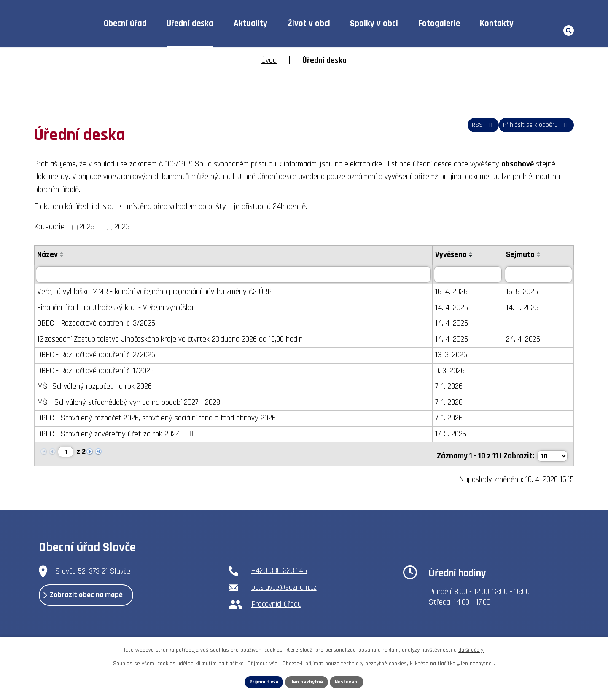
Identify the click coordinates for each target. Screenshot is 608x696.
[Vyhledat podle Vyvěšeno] (472, 274)
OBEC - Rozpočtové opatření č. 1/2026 (95, 371)
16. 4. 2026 (456, 292)
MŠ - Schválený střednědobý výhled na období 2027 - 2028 (128, 402)
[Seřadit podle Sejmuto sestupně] (544, 256)
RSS (467, 129)
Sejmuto (525, 254)
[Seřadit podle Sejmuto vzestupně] (544, 252)
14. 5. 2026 (527, 307)
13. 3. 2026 (456, 355)
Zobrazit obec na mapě (98, 598)
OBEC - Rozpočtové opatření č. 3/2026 (96, 324)
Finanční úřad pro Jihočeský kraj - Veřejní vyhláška (115, 307)
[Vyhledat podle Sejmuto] (540, 274)
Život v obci (309, 23)
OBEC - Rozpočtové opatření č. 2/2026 (96, 355)
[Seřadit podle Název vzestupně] (62, 252)
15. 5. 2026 (527, 292)
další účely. (471, 647)
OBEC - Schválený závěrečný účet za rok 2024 (116, 434)
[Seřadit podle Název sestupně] (62, 256)
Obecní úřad (125, 23)
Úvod (73, 24)
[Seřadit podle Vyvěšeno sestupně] (476, 256)
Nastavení (351, 681)
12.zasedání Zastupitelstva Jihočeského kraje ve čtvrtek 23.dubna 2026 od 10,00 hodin (170, 339)
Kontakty (497, 23)
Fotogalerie (439, 23)
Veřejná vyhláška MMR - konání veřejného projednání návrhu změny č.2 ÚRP (154, 292)
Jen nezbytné (307, 681)
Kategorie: (50, 227)
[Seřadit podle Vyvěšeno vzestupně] (476, 252)
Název (47, 254)
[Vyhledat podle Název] (236, 274)
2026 (121, 227)
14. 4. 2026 (456, 307)
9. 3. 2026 (455, 371)
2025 (86, 227)
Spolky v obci (374, 23)
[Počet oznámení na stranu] (551, 453)
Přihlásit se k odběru (530, 129)
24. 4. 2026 (528, 339)
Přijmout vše (260, 681)
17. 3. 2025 (455, 434)
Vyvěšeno (456, 254)
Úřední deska (190, 23)
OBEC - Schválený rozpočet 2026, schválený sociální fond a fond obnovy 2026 (156, 418)
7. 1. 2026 (454, 387)
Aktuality (250, 23)
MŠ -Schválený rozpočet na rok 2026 (94, 387)
